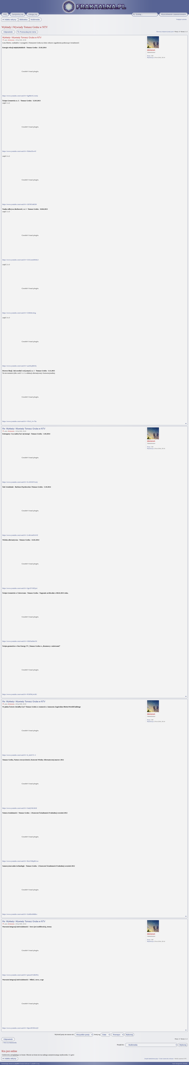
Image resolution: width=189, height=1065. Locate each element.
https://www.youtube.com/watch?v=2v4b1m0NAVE (20, 535)
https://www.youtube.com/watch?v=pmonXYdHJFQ (20, 975)
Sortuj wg (102, 1034)
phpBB (17, 1063)
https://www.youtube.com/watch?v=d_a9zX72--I (19, 755)
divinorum (11, 40)
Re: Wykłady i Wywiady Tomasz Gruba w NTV (23, 429)
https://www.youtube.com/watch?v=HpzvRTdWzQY (20, 1028)
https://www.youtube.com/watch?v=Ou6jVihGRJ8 (19, 808)
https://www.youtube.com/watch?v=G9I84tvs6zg (19, 313)
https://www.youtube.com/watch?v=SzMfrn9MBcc (19, 914)
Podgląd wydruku (181, 19)
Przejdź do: (120, 1045)
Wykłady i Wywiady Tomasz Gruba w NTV (25, 27)
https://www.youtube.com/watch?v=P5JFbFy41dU (19, 694)
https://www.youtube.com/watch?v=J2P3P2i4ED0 (19, 204)
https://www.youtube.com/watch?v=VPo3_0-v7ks (19, 421)
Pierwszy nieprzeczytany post (165, 31)
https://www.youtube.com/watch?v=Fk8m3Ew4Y (19, 151)
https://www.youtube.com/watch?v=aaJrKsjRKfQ (19, 366)
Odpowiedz (8, 32)
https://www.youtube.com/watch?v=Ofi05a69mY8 (19, 641)
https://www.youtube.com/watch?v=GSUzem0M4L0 (20, 260)
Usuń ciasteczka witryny (166, 1058)
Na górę (186, 423)
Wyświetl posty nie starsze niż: (74, 1034)
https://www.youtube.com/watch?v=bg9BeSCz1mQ (20, 96)
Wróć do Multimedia (10, 1043)
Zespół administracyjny (151, 1058)
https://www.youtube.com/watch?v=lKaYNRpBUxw (20, 861)
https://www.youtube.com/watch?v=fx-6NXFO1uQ (20, 482)
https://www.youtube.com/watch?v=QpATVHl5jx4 (19, 588)
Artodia (185, 1063)
